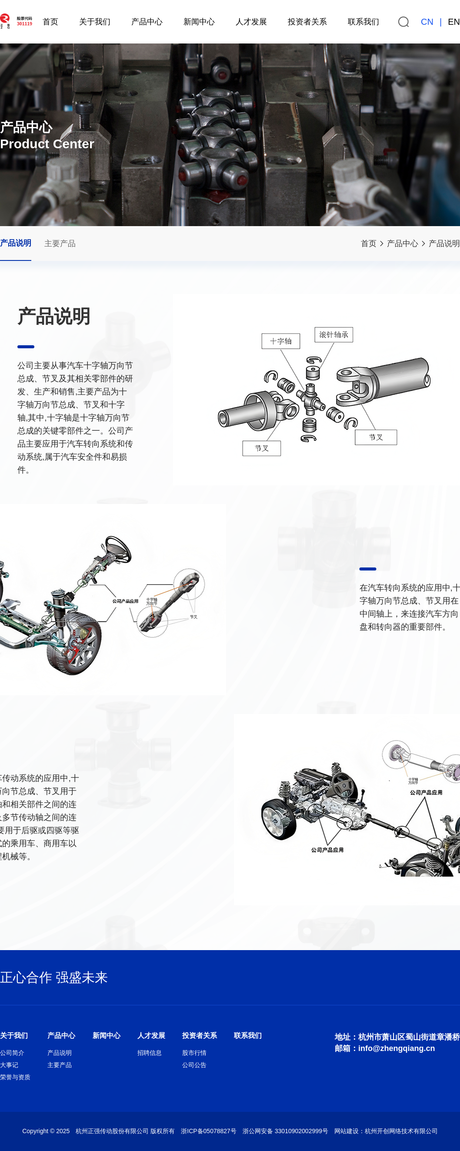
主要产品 (60, 243)
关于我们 (94, 21)
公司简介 (12, 1052)
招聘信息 (149, 1052)
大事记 (9, 1064)
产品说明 (444, 243)
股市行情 (194, 1052)
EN (454, 22)
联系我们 (363, 21)
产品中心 (147, 21)
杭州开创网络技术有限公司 (401, 1131)
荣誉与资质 (15, 1077)
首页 (50, 21)
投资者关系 (307, 21)
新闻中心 (199, 21)
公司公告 (194, 1064)
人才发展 (251, 21)
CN (427, 22)
